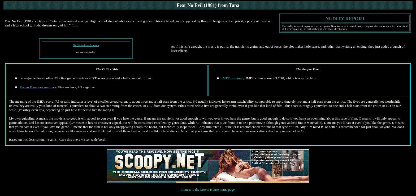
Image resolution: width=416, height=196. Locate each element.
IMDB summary (233, 78)
